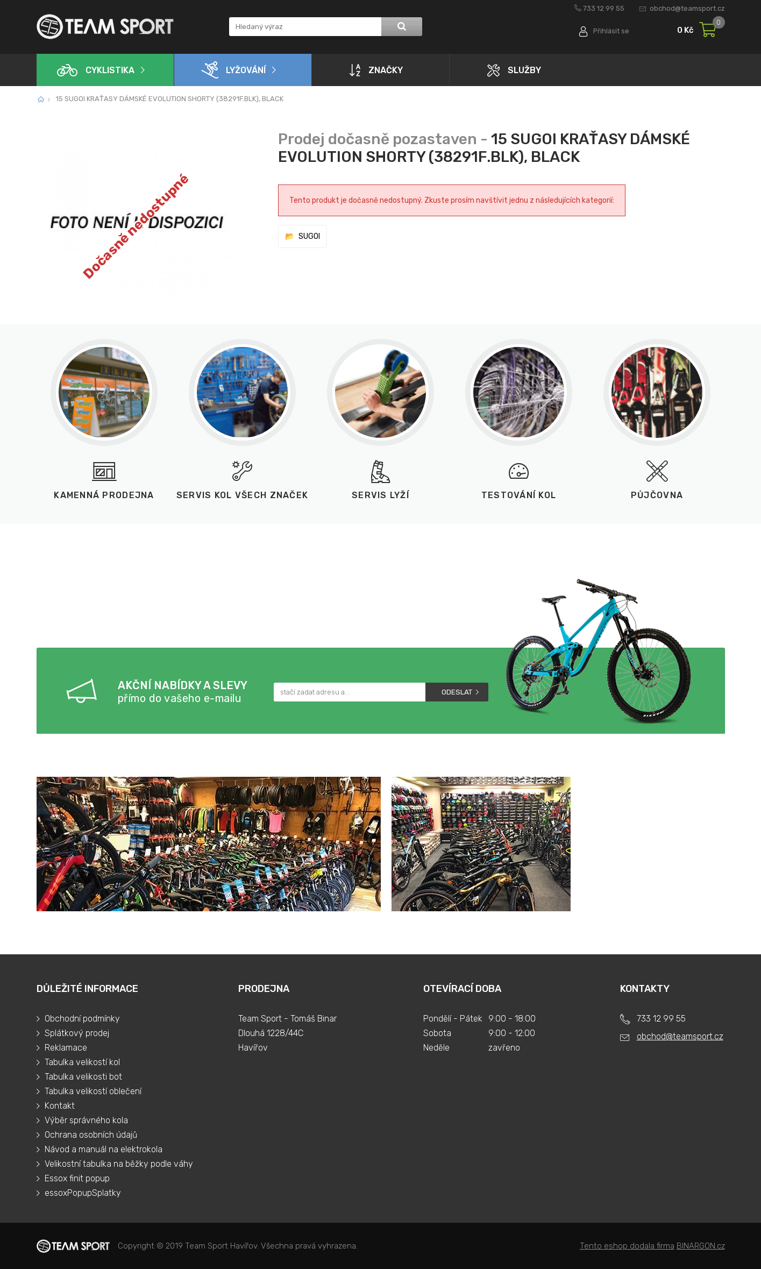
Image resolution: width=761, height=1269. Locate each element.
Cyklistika (95, 70)
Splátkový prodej (77, 1033)
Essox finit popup (77, 1178)
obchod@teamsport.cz (687, 8)
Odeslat (457, 692)
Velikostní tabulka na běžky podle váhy (119, 1164)
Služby (514, 70)
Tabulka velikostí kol (82, 1062)
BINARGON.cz (701, 1246)
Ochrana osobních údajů (91, 1135)
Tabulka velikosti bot (83, 1077)
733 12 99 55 (603, 8)
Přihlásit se (610, 31)
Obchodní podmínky (82, 1018)
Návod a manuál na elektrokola (103, 1149)
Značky (376, 70)
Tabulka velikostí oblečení (93, 1091)
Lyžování (233, 70)
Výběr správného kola (86, 1120)
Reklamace (66, 1048)
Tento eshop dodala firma (627, 1246)
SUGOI (309, 236)
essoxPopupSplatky (83, 1193)
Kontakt (60, 1106)
